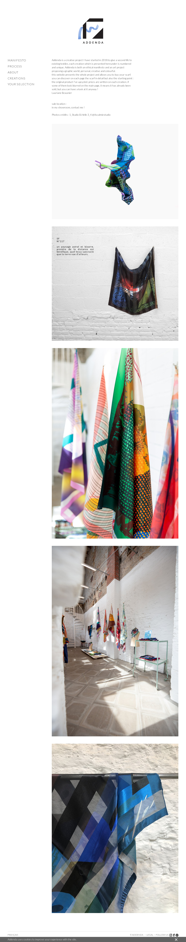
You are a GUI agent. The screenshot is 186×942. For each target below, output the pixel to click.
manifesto (17, 60)
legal (150, 934)
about (13, 72)
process (15, 66)
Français (13, 934)
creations (16, 78)
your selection (21, 84)
